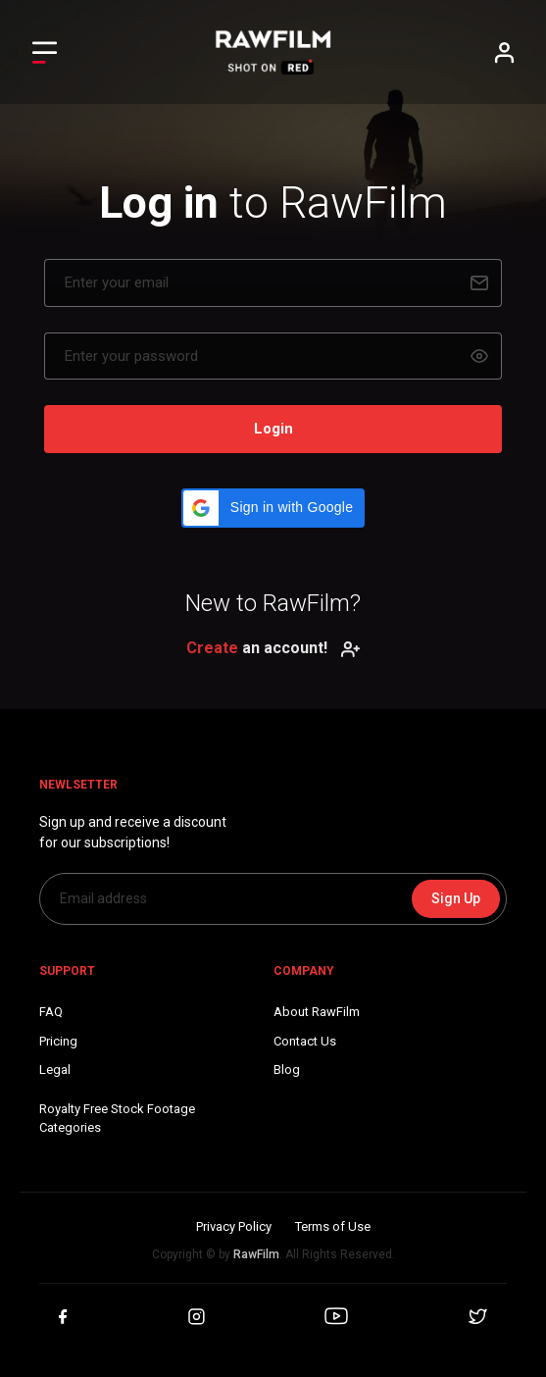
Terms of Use (333, 1226)
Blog (286, 1069)
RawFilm (256, 1254)
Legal (55, 1069)
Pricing (58, 1041)
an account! (273, 647)
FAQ (51, 1011)
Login (273, 428)
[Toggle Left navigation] (45, 52)
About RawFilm (316, 1011)
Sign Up (455, 898)
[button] (273, 508)
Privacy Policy (234, 1226)
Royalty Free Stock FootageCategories (117, 1118)
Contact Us (304, 1041)
